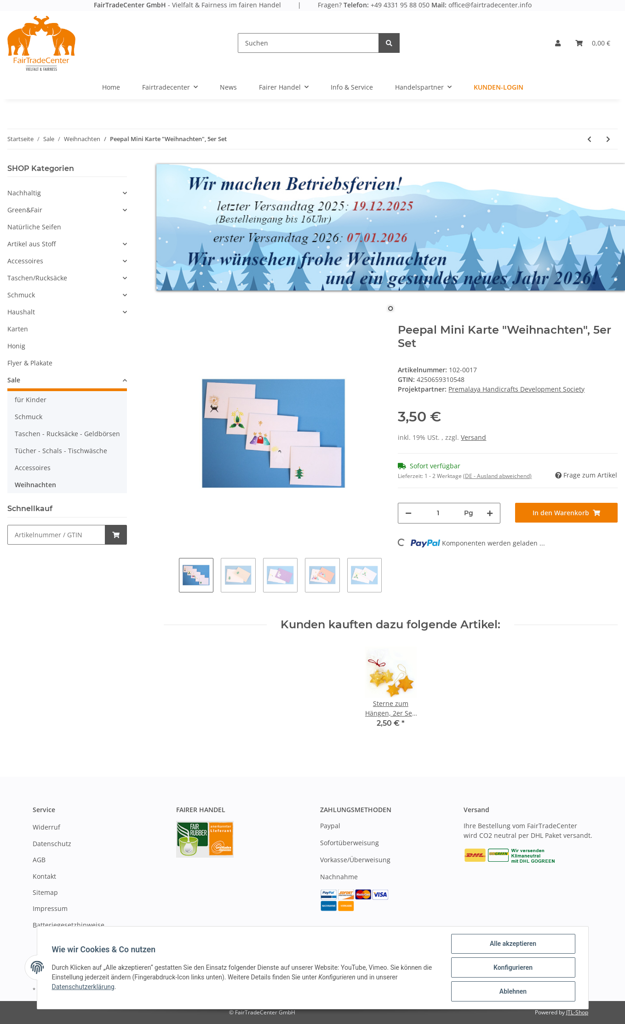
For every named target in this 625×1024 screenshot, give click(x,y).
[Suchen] (308, 43)
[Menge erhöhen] (490, 513)
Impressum (50, 908)
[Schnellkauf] (56, 535)
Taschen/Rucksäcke (37, 277)
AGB (39, 859)
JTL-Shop (577, 1012)
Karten (17, 328)
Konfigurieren (513, 967)
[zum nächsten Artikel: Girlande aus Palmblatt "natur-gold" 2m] (608, 139)
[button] (558, 43)
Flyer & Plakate (29, 362)
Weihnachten (35, 484)
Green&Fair (24, 209)
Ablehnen (513, 991)
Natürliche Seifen (34, 226)
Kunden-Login (498, 87)
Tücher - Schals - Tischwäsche (61, 450)
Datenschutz (52, 843)
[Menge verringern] (408, 513)
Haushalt (21, 311)
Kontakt (44, 876)
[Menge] (438, 513)
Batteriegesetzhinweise (68, 925)
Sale (13, 379)
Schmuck (21, 294)
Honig (16, 345)
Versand (473, 437)
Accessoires (25, 260)
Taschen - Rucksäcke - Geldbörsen (67, 433)
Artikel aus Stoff (31, 243)
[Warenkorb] (593, 43)
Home (111, 87)
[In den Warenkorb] (566, 513)
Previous (171, 575)
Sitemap (45, 892)
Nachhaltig (24, 192)
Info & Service (352, 87)
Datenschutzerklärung (83, 986)
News (228, 87)
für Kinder (30, 399)
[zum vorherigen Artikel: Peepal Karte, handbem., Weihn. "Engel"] (589, 139)
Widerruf (46, 827)
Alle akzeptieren (513, 943)
